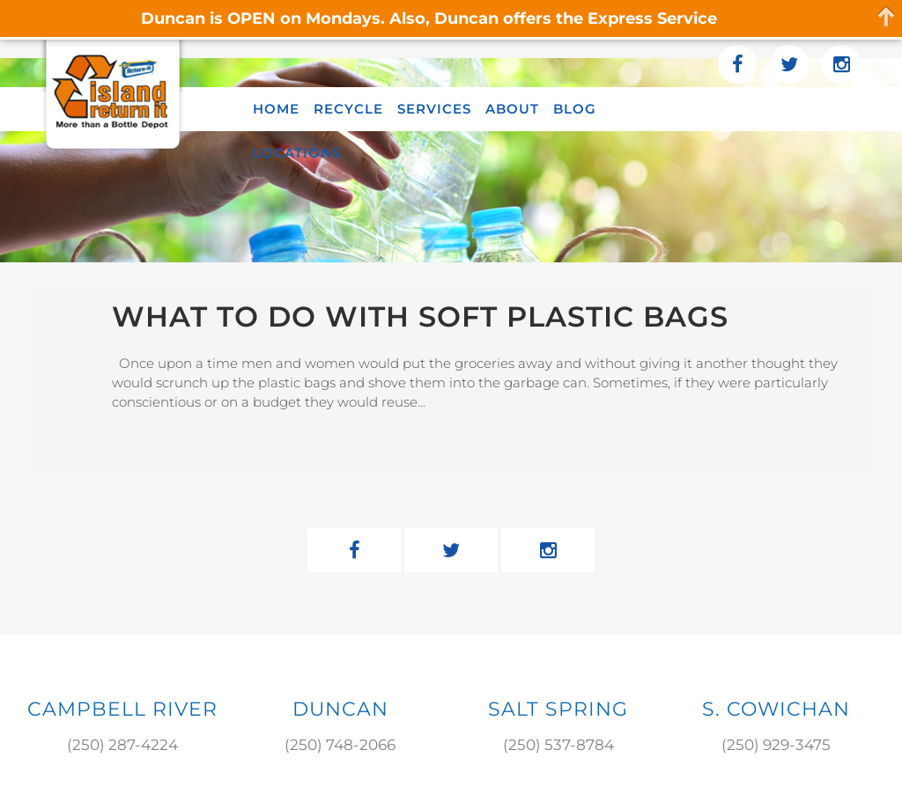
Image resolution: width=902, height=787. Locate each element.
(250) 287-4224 (122, 745)
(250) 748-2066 (340, 745)
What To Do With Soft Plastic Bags (420, 316)
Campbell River (122, 709)
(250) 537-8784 (558, 745)
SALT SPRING (558, 709)
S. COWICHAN (776, 709)
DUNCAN (340, 709)
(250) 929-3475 (776, 745)
